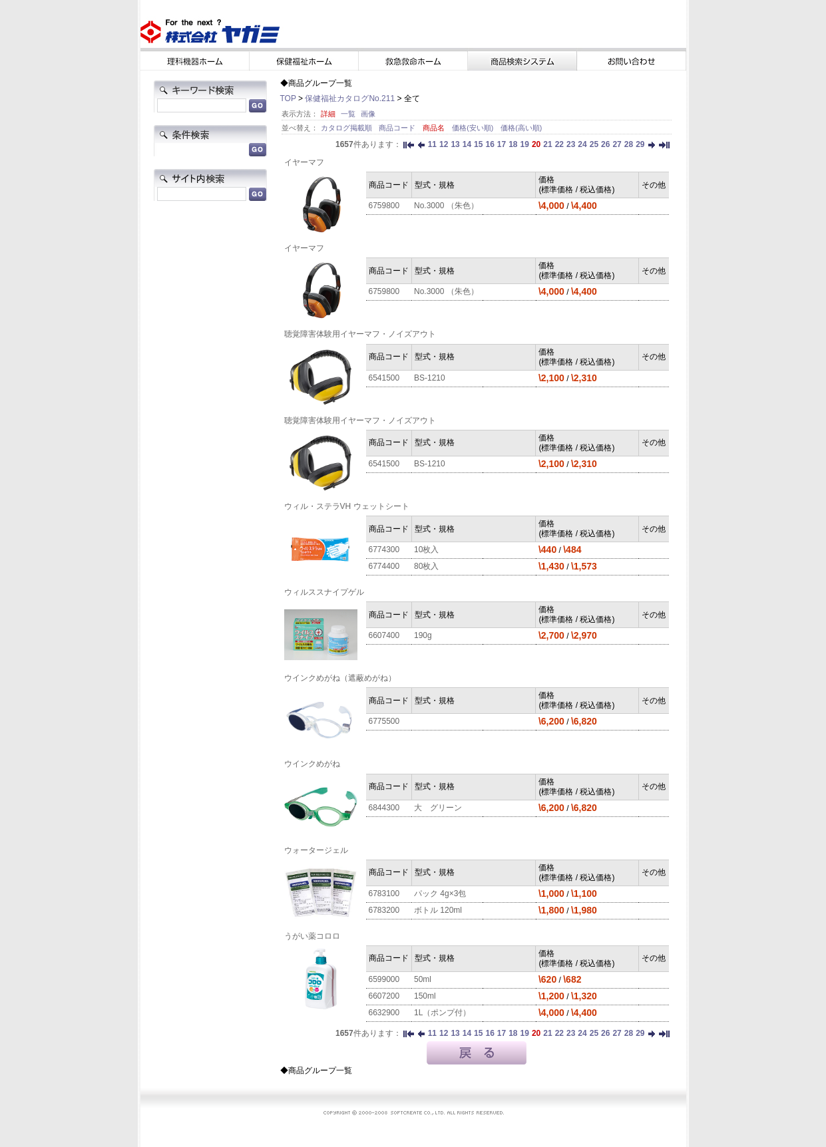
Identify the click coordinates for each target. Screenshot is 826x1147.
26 (605, 144)
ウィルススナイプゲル (324, 592)
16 (489, 144)
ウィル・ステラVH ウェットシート (346, 506)
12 (443, 144)
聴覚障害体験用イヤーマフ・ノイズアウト (360, 334)
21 (547, 144)
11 (432, 144)
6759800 (384, 205)
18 (513, 144)
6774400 (384, 566)
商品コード (398, 128)
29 (640, 144)
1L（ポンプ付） (442, 1012)
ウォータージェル (316, 850)
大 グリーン (438, 807)
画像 (368, 114)
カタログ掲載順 (347, 128)
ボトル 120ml (438, 910)
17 (501, 144)
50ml (422, 979)
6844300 (384, 807)
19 (524, 144)
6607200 (384, 996)
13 (455, 144)
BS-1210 (429, 378)
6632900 (384, 1012)
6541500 (384, 378)
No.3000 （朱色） (446, 205)
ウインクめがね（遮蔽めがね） (340, 678)
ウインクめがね (312, 763)
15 (478, 144)
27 (616, 144)
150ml (425, 996)
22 (559, 144)
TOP (288, 98)
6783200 (384, 910)
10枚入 (426, 549)
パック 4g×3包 (440, 893)
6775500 (384, 721)
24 (582, 144)
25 (594, 144)
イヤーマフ (304, 162)
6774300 (384, 549)
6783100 (384, 893)
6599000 (384, 979)
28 (628, 144)
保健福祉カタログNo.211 (350, 98)
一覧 (348, 114)
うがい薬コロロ (312, 936)
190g (423, 635)
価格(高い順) (521, 128)
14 (467, 144)
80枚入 (426, 566)
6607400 (384, 635)
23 (570, 144)
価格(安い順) (473, 128)
